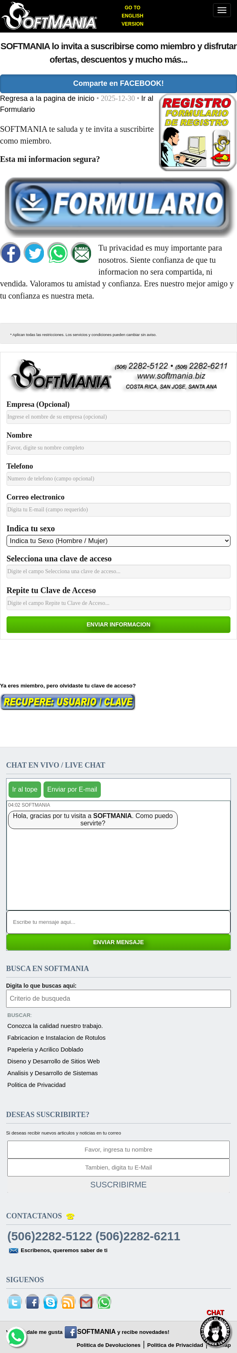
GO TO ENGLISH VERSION (133, 16)
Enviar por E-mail (72, 789)
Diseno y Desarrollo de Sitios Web (53, 1061)
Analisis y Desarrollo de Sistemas (52, 1072)
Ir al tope (24, 789)
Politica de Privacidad (36, 1084)
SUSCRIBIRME (118, 1184)
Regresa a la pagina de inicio (48, 98)
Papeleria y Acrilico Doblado (45, 1049)
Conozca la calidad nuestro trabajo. (55, 1025)
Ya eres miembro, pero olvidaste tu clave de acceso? (68, 686)
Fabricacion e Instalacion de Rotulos (56, 1037)
